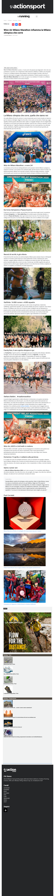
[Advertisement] (14, 754)
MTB (5, 795)
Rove (5, 791)
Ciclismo (6, 793)
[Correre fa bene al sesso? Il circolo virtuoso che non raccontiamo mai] (27, 713)
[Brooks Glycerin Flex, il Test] (27, 679)
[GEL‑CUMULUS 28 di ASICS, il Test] (27, 670)
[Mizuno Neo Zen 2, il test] (27, 660)
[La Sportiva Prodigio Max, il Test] (27, 689)
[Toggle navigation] (37, 16)
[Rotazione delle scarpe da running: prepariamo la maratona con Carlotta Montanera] (27, 732)
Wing (5, 800)
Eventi (19, 20)
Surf (5, 796)
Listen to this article (11, 68)
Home (5, 20)
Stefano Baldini (24, 406)
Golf (5, 802)
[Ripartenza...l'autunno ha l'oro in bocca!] (27, 723)
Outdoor (10, 20)
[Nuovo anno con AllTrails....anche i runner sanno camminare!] (27, 703)
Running (15, 20)
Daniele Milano (8, 35)
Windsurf (7, 798)
